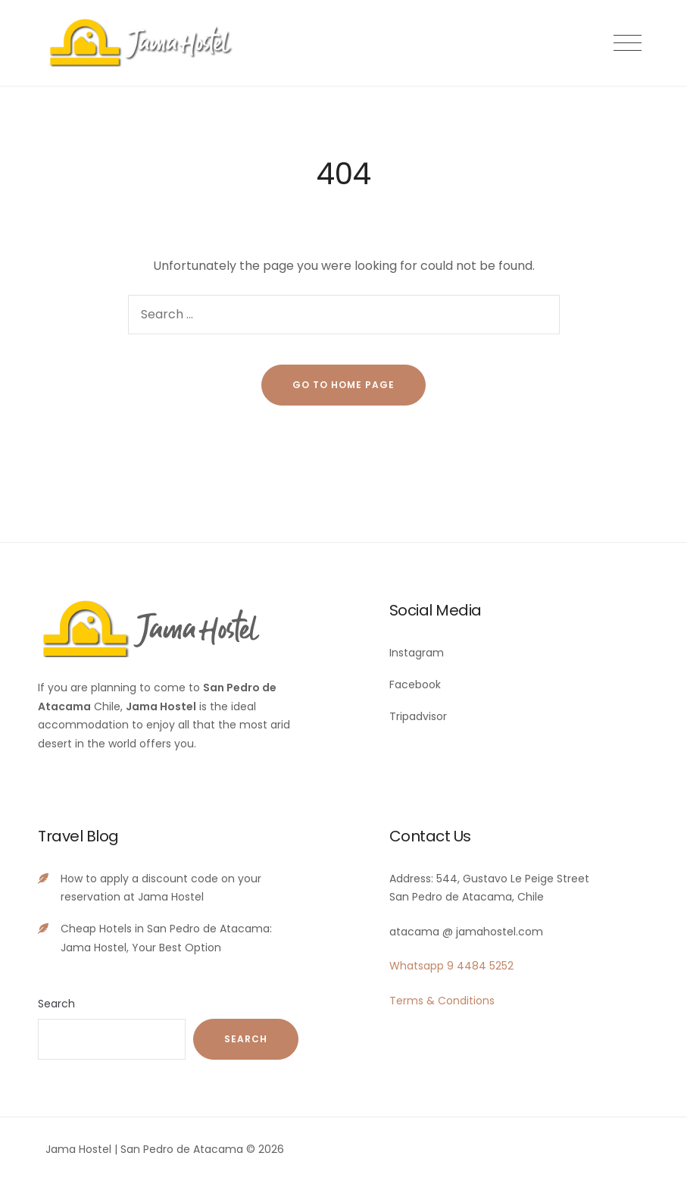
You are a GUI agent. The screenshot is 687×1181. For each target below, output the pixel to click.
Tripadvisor (418, 716)
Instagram (416, 652)
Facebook (415, 684)
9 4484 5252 (480, 965)
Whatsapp (416, 965)
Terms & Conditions (442, 1000)
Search (56, 1003)
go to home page (343, 384)
